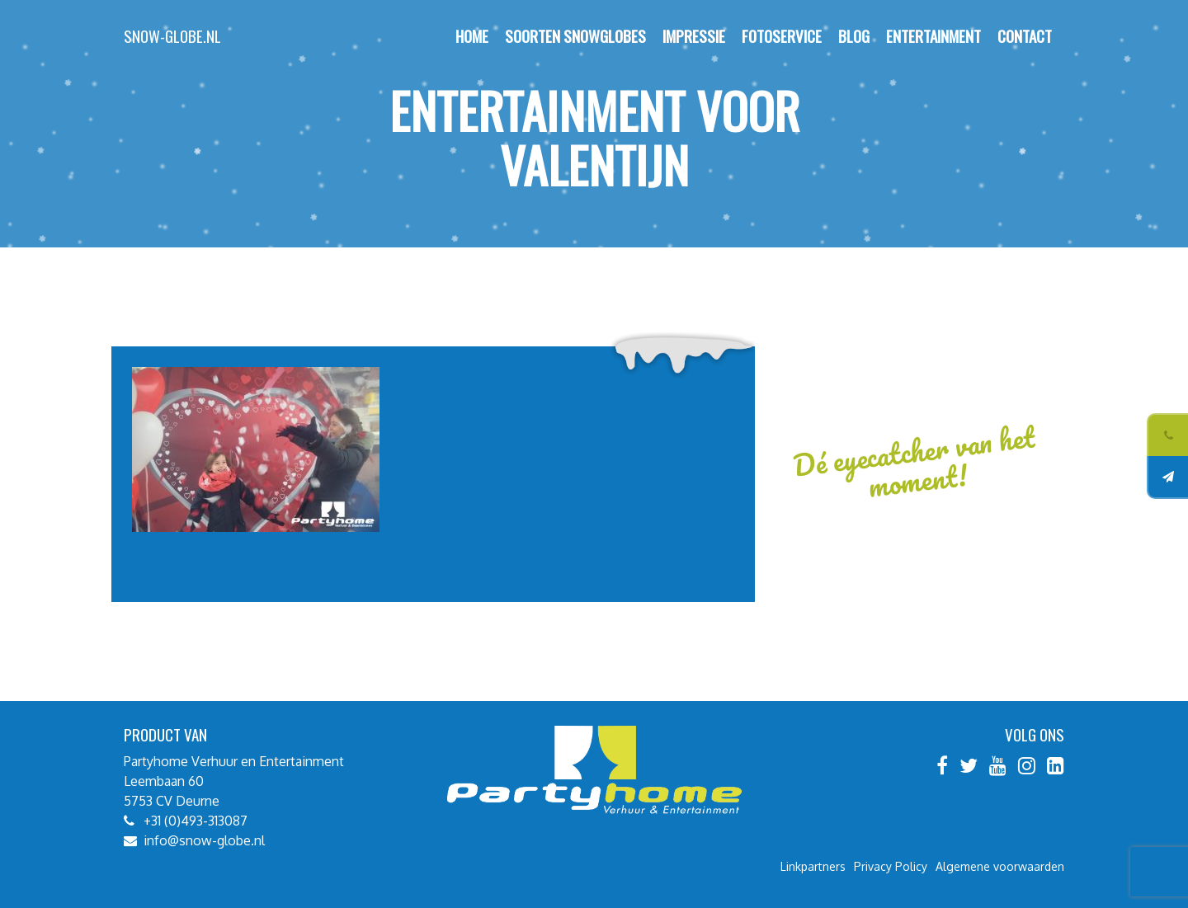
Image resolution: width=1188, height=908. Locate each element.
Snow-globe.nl (172, 36)
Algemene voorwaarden (1000, 866)
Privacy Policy (890, 866)
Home (471, 36)
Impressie (693, 36)
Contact (1024, 36)
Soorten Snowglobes (575, 36)
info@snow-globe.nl (204, 840)
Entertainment (933, 36)
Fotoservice (782, 36)
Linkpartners (813, 866)
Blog (854, 36)
